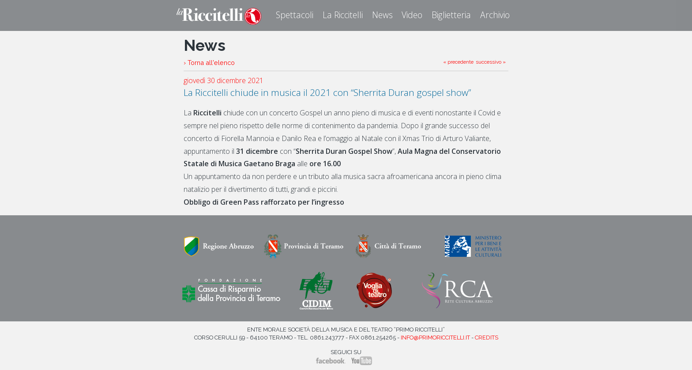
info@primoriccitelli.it (435, 337)
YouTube (361, 360)
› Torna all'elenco (209, 62)
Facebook (331, 360)
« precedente (458, 62)
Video (412, 15)
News (382, 15)
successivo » (491, 62)
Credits (486, 337)
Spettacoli (294, 15)
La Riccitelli (343, 15)
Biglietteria (451, 15)
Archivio (495, 15)
